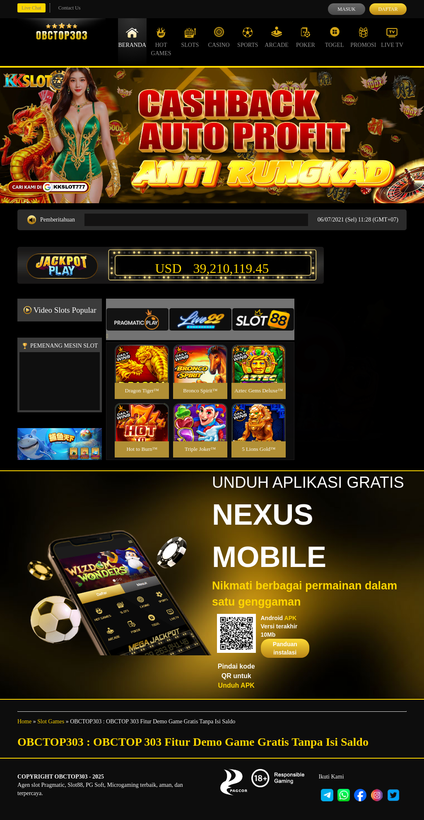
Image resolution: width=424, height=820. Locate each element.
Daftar (388, 9)
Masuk (346, 9)
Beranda (132, 37)
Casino (219, 37)
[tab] (137, 319)
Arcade (277, 37)
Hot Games (161, 41)
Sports (247, 37)
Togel (334, 37)
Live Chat (31, 8)
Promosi (363, 37)
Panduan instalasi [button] (285, 648)
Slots (190, 37)
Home (24, 721)
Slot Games (50, 721)
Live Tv (392, 37)
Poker (305, 37)
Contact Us (69, 8)
